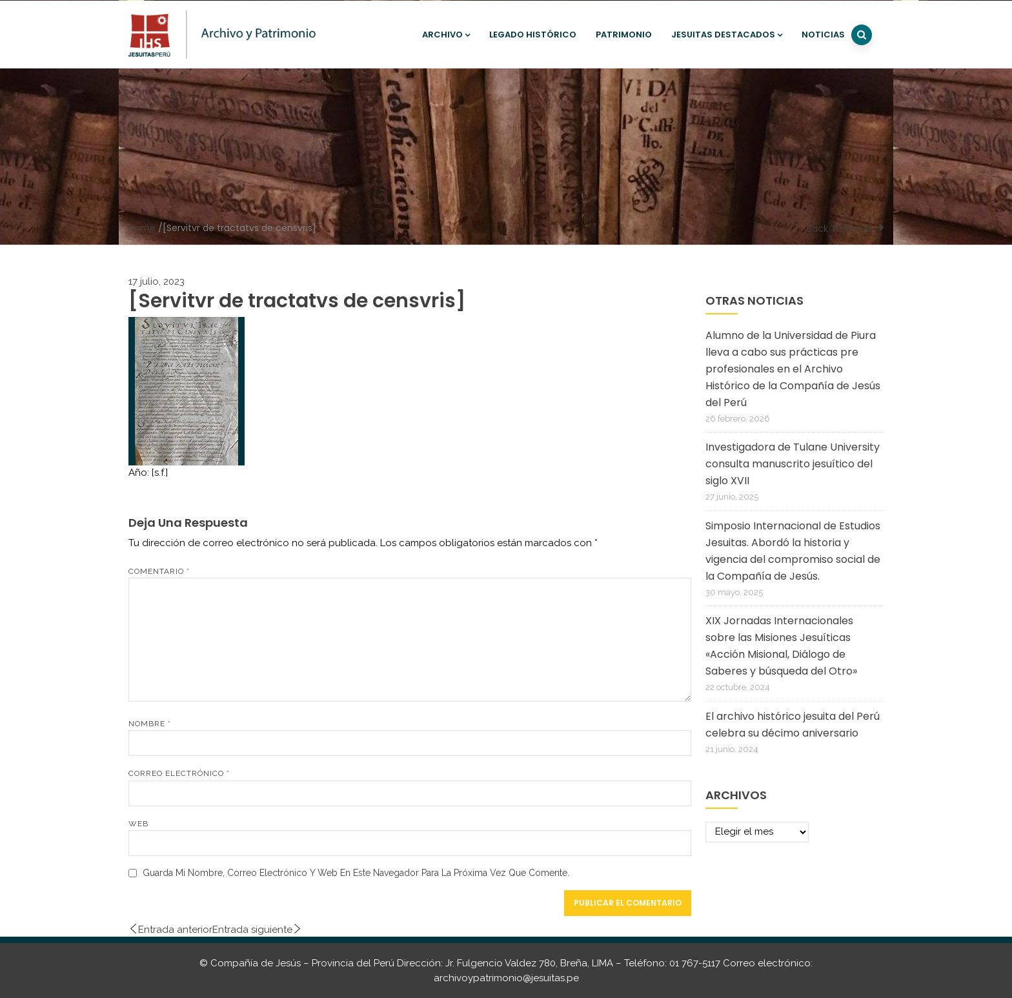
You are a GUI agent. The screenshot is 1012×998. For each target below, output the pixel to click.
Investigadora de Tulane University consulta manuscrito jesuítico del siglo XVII (792, 464)
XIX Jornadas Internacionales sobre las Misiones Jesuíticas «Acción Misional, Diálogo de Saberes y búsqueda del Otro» (781, 645)
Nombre (149, 723)
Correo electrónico (179, 773)
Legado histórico (532, 34)
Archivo (446, 34)
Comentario (159, 571)
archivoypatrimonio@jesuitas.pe (506, 978)
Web (138, 823)
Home (142, 227)
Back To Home (839, 228)
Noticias (823, 34)
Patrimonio (624, 34)
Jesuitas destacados (726, 34)
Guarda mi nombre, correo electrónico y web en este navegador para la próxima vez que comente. (356, 873)
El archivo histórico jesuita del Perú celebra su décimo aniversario (792, 724)
